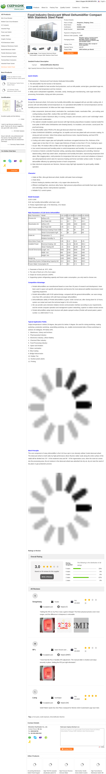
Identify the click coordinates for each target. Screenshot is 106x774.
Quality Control (65, 7)
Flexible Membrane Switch (8, 53)
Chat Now (85, 7)
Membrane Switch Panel (8, 67)
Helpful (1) (64, 607)
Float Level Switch (6, 32)
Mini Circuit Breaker (6, 18)
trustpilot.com (48, 607)
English (103, 1)
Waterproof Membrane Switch (9, 46)
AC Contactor (5, 25)
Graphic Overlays (6, 39)
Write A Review (47, 577)
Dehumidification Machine (57, 717)
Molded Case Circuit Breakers (9, 21)
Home (29, 7)
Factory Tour (54, 7)
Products (36, 7)
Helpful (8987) (65, 655)
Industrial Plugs (5, 28)
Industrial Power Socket (8, 63)
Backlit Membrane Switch (8, 49)
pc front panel (35, 717)
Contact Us (76, 7)
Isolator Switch (5, 35)
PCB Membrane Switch (7, 42)
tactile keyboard (44, 717)
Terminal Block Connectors (8, 60)
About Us (44, 7)
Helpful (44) (65, 703)
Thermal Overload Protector (9, 56)
